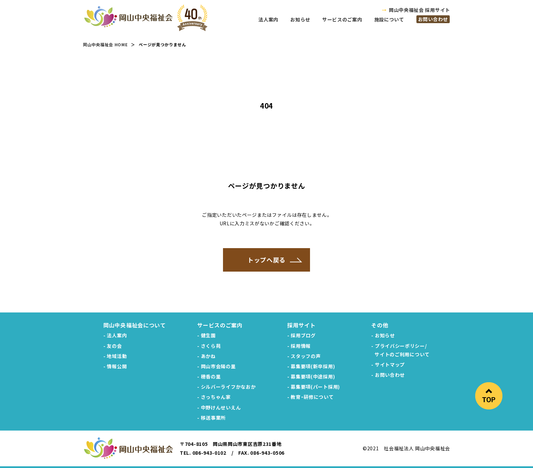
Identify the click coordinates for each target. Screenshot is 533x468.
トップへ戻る (266, 259)
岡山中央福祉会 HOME (105, 44)
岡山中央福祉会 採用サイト (419, 9)
